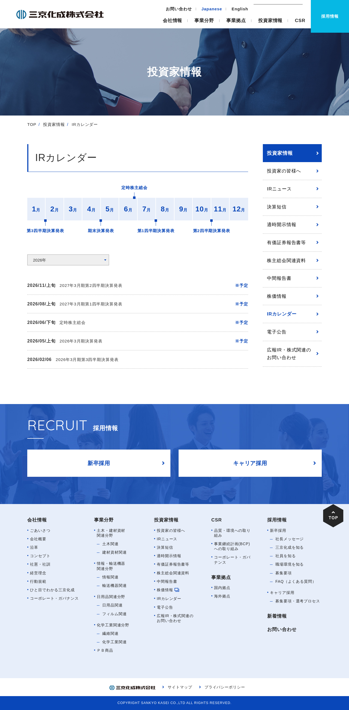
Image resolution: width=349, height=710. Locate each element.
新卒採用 (278, 530)
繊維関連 (110, 633)
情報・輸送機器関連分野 (111, 566)
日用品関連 (112, 605)
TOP (31, 124)
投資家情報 (270, 20)
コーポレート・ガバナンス (54, 598)
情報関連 (110, 577)
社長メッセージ (289, 539)
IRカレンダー (281, 314)
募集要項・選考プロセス (297, 601)
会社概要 (38, 539)
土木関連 (110, 544)
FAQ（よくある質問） (295, 581)
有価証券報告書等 (286, 242)
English (240, 9)
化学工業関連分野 (113, 625)
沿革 (34, 547)
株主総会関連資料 (286, 260)
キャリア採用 (282, 592)
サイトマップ (180, 687)
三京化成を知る (289, 547)
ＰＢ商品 (105, 650)
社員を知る (285, 556)
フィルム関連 (114, 614)
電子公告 (277, 332)
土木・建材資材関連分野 (111, 533)
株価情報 (277, 296)
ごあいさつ (40, 530)
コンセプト (40, 556)
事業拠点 (236, 20)
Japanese (211, 9)
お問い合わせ (179, 9)
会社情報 (172, 20)
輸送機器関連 (114, 585)
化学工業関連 (114, 642)
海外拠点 (222, 596)
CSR (300, 20)
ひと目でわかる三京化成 (52, 590)
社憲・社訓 (40, 564)
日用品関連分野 (111, 596)
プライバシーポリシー (224, 687)
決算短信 (277, 207)
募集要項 (283, 573)
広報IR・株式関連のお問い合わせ (289, 353)
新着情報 (277, 616)
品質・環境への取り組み (232, 533)
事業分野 (204, 20)
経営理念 (38, 573)
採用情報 (277, 520)
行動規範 (38, 581)
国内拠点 (222, 587)
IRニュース (279, 189)
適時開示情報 (281, 224)
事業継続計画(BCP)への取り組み (232, 546)
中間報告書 (279, 278)
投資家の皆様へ (284, 171)
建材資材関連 (114, 552)
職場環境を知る (289, 564)
